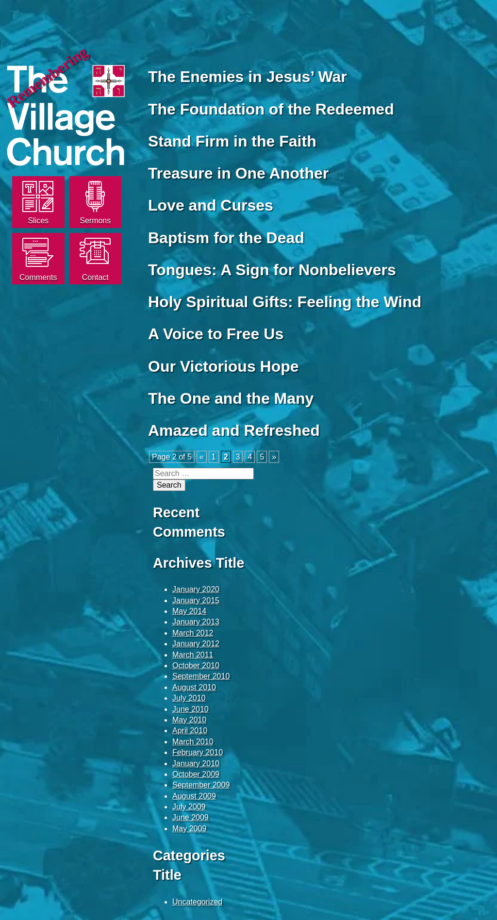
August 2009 (194, 796)
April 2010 (189, 730)
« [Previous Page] (201, 457)
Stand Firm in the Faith (232, 141)
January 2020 (195, 589)
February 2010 (197, 752)
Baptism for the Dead (226, 237)
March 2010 (193, 742)
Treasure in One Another (238, 173)
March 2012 (193, 633)
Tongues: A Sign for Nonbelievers (272, 270)
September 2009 (201, 785)
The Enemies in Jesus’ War (247, 76)
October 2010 (195, 665)
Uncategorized (197, 902)
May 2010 (189, 720)
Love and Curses (210, 205)
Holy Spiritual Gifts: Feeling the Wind (284, 302)
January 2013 (195, 622)
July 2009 (189, 807)
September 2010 (201, 676)
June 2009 (190, 817)
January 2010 (195, 763)
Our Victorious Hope (223, 366)
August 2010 (194, 687)
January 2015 (195, 600)
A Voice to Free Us (215, 334)
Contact (95, 277)
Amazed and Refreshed (234, 430)
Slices (38, 220)
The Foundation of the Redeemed (271, 109)
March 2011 (193, 655)
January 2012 (195, 644)
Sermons (95, 220)
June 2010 (190, 709)
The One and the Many (231, 398)
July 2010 (189, 698)
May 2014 (189, 611)
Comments (38, 277)
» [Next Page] (274, 457)
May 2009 (189, 828)
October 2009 (195, 774)
